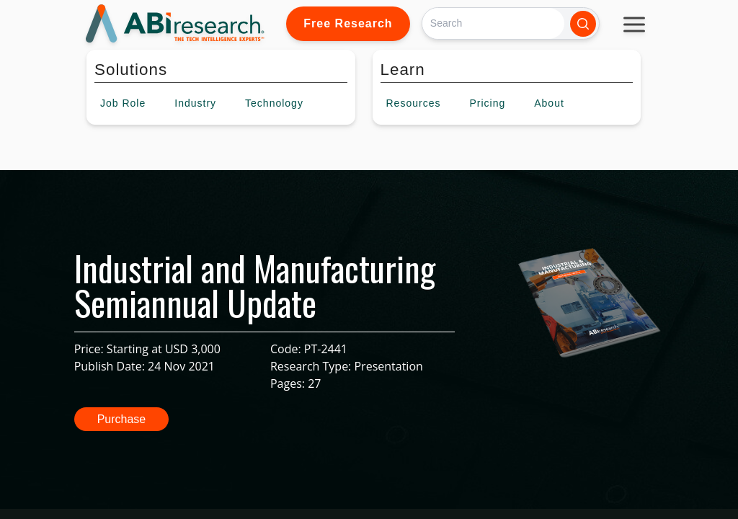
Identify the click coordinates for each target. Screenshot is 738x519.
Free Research (347, 23)
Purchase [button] (121, 419)
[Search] (493, 23)
